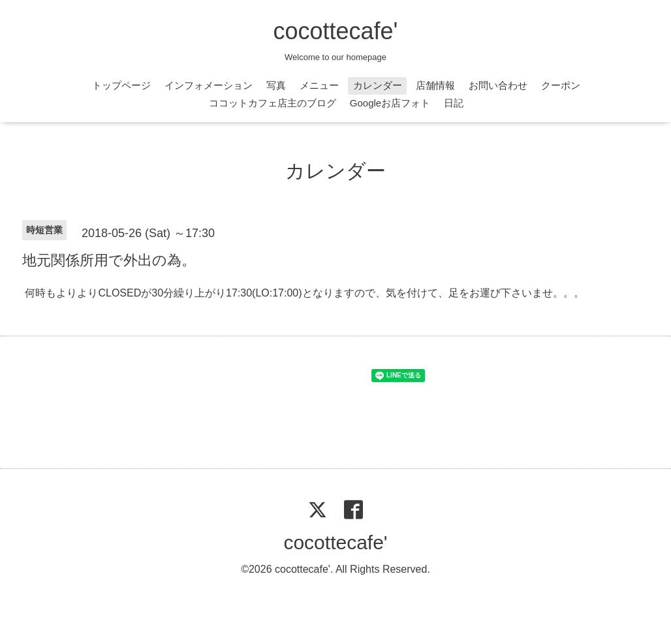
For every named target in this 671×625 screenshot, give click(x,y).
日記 (453, 102)
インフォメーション (208, 85)
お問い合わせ (498, 85)
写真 (276, 85)
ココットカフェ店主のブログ (272, 102)
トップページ (121, 85)
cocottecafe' (335, 31)
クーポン (560, 85)
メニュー (319, 85)
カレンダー (377, 85)
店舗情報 (435, 85)
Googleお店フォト (390, 102)
